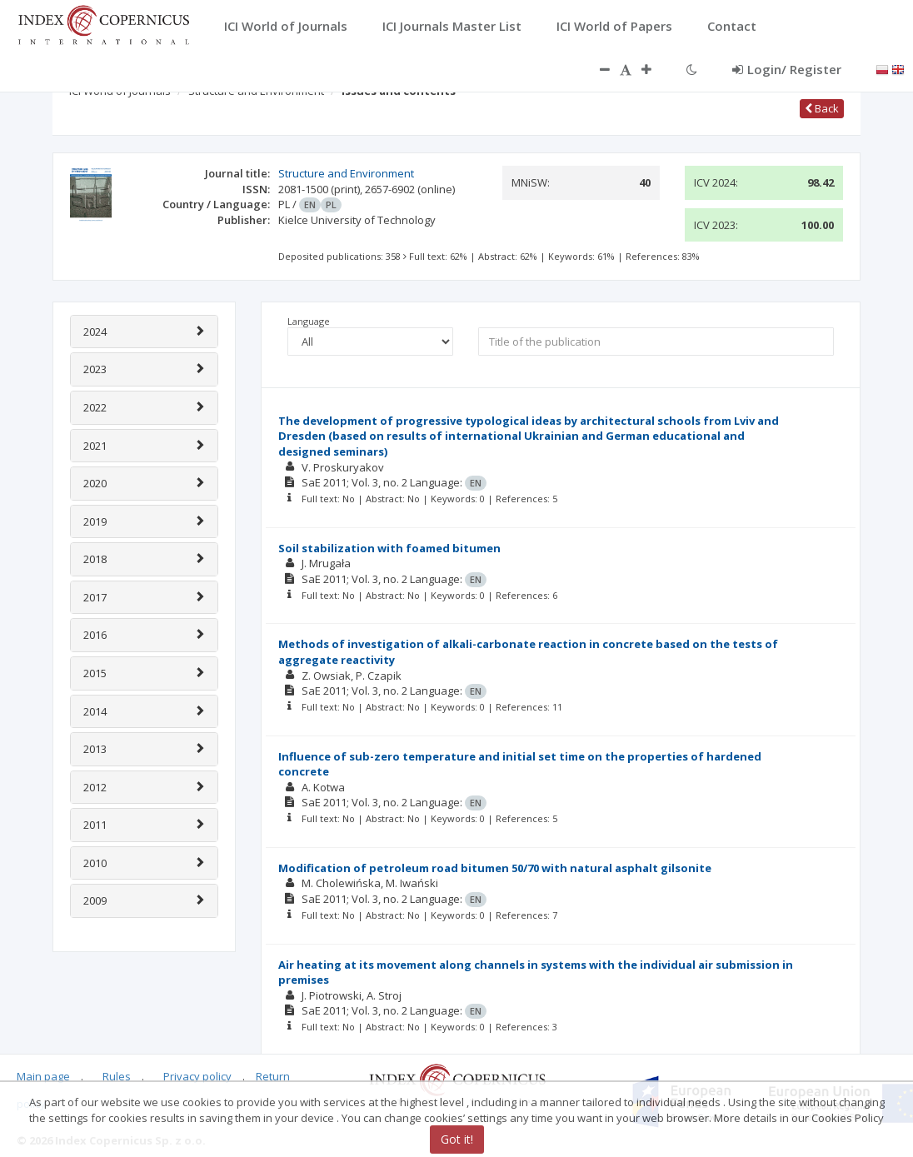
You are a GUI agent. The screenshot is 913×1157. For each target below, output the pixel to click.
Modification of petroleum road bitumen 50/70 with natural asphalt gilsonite (494, 867)
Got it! (457, 1139)
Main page (43, 1076)
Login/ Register (786, 69)
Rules (116, 1076)
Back (822, 108)
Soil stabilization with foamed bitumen (389, 548)
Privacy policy (197, 1076)
